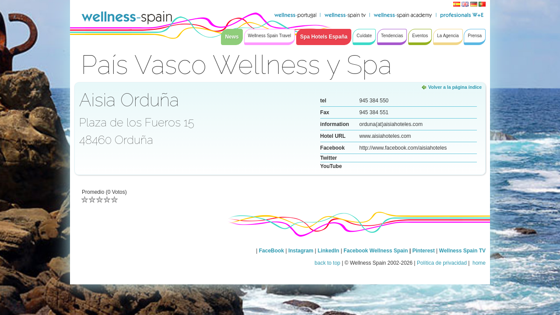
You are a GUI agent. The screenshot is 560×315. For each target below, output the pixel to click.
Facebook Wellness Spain (375, 251)
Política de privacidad (442, 263)
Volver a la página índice (455, 87)
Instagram (300, 251)
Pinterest (424, 251)
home (478, 263)
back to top (327, 263)
